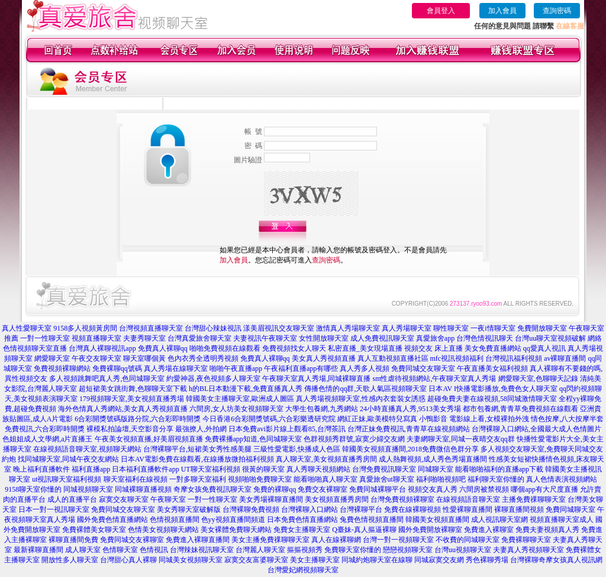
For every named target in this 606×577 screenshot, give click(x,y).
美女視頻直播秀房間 (337, 499)
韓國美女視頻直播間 (437, 519)
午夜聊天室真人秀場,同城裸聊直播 (316, 378)
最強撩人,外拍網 (201, 429)
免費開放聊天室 (542, 328)
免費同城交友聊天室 (423, 368)
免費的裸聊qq (274, 489)
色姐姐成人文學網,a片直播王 (47, 439)
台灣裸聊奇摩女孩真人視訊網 (556, 560)
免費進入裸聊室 (489, 529)
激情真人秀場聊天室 (348, 328)
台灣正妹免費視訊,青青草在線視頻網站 (408, 429)
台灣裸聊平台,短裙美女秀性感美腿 (197, 449)
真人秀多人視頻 (364, 368)
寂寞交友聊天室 (124, 499)
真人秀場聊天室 (406, 328)
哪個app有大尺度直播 (544, 489)
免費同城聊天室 (570, 509)
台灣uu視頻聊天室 (462, 550)
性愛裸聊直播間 (467, 509)
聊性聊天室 (451, 328)
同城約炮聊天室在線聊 (376, 560)
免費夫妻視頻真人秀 (547, 529)
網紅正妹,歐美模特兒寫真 (377, 419)
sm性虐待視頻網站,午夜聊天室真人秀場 (434, 378)
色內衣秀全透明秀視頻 (202, 358)
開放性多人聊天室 (69, 560)
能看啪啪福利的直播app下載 (499, 469)
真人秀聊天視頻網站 (318, 469)
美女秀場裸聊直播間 (271, 499)
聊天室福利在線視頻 (135, 479)
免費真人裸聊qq (163, 348)
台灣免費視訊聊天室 (384, 469)
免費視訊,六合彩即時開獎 (45, 429)
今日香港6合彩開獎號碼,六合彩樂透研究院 (269, 419)
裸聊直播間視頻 (519, 509)
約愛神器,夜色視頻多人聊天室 (213, 378)
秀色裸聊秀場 (487, 560)
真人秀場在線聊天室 (176, 368)
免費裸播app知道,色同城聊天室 (253, 439)
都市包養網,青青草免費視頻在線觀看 (520, 409)
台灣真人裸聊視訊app (102, 348)
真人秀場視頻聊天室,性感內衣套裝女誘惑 (361, 399)
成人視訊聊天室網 (499, 519)
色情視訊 (154, 550)
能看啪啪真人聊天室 (325, 479)
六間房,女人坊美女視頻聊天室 (236, 409)
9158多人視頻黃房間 (85, 328)
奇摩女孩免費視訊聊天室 (212, 489)
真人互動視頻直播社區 (392, 358)
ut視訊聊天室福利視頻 (66, 479)
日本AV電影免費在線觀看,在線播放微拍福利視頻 (197, 459)
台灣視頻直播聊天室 (151, 328)
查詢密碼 (557, 11)
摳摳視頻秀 (305, 550)
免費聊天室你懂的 (352, 550)
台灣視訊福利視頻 (513, 358)
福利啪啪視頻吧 (441, 479)
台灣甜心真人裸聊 (128, 560)
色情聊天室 (120, 550)
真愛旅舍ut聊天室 (386, 479)
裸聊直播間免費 (73, 540)
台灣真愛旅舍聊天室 (199, 338)
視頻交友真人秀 (432, 489)
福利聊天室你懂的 (496, 479)
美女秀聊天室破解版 (189, 509)
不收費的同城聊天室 (467, 540)
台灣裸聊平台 (361, 509)
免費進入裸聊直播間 (198, 540)
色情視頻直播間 (174, 519)
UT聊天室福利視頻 (210, 469)
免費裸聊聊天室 (526, 540)
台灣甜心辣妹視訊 (213, 328)
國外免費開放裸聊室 (430, 529)
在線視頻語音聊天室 (468, 499)
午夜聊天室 (168, 499)
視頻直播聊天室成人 (562, 519)
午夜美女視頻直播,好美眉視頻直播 (149, 439)
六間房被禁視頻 (484, 489)
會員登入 (441, 11)
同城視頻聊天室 (88, 489)
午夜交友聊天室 (96, 358)
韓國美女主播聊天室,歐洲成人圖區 (240, 399)
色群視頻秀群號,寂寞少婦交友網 (354, 439)
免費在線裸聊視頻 (412, 509)
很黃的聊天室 (263, 469)
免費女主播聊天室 (301, 529)
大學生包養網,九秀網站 (321, 409)
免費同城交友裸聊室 (132, 540)
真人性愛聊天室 (26, 328)
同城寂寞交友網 (439, 560)
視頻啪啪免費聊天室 (260, 479)
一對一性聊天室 (45, 338)
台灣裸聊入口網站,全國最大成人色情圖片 (536, 429)
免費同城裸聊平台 (377, 489)
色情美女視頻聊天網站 (163, 529)
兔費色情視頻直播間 (372, 519)
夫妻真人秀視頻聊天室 (528, 550)
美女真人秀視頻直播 (324, 358)
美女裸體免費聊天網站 (236, 529)
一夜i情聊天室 (492, 328)
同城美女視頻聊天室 (191, 560)
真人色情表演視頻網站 (561, 479)
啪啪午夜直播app (235, 368)
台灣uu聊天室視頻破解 (550, 338)
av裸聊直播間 (565, 358)
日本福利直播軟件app (145, 469)
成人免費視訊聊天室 (382, 338)
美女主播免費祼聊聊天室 (270, 540)
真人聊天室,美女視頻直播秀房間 (326, 459)
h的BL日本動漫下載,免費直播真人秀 (245, 388)
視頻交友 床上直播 (433, 348)
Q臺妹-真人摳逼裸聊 (364, 529)
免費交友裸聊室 (322, 489)
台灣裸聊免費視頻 (251, 509)
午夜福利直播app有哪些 (301, 368)
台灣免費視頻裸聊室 (402, 499)
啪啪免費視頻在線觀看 (224, 348)
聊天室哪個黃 (144, 358)
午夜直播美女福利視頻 (492, 368)
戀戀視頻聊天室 (408, 550)
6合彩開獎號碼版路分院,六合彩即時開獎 (138, 419)
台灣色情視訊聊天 (484, 338)
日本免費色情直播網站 (302, 519)
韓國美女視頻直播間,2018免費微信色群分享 (410, 449)
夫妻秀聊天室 (144, 338)
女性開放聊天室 (324, 338)
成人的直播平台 (72, 499)
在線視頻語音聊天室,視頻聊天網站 (87, 449)
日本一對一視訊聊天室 (53, 509)
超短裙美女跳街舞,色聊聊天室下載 (133, 388)
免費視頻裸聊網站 (62, 368)
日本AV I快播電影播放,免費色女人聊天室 (492, 388)
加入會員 (502, 11)
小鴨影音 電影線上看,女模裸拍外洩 (474, 419)
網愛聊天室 (52, 358)
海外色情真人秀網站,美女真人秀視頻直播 (123, 409)
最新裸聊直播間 (38, 550)
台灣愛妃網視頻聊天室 (303, 570)
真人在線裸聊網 (336, 540)
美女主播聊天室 (315, 560)
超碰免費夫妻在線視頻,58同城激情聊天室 (492, 399)
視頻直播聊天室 (96, 338)
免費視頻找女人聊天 (294, 348)
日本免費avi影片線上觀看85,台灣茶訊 (287, 429)
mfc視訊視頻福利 (457, 358)
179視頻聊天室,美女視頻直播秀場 (131, 399)
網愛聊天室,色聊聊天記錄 (538, 378)
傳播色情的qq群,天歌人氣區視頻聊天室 (365, 388)
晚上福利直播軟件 (41, 469)
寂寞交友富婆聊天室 (256, 560)
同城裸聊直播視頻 (143, 489)
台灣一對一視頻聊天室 (398, 540)
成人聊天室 (83, 550)
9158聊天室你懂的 (33, 489)
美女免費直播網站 (493, 348)
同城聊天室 (435, 469)
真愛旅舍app (435, 338)
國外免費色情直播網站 (112, 519)
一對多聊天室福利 (197, 479)
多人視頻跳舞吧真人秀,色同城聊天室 (107, 378)
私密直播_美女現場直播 (365, 348)
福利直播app (91, 469)
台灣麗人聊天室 (260, 550)
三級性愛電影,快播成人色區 (296, 449)
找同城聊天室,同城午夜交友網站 (68, 459)
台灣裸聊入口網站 (309, 509)
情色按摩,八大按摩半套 (567, 419)
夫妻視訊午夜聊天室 (265, 338)
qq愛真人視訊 (544, 348)
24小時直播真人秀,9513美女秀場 (410, 409)
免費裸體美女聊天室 (94, 529)
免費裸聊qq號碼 (117, 368)
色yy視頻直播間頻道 (233, 519)
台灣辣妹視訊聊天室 (202, 550)
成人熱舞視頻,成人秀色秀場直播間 (433, 459)
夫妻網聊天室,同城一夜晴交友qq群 (461, 439)
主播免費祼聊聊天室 (534, 499)
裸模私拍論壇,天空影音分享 (129, 429)
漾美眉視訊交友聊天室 (278, 328)
